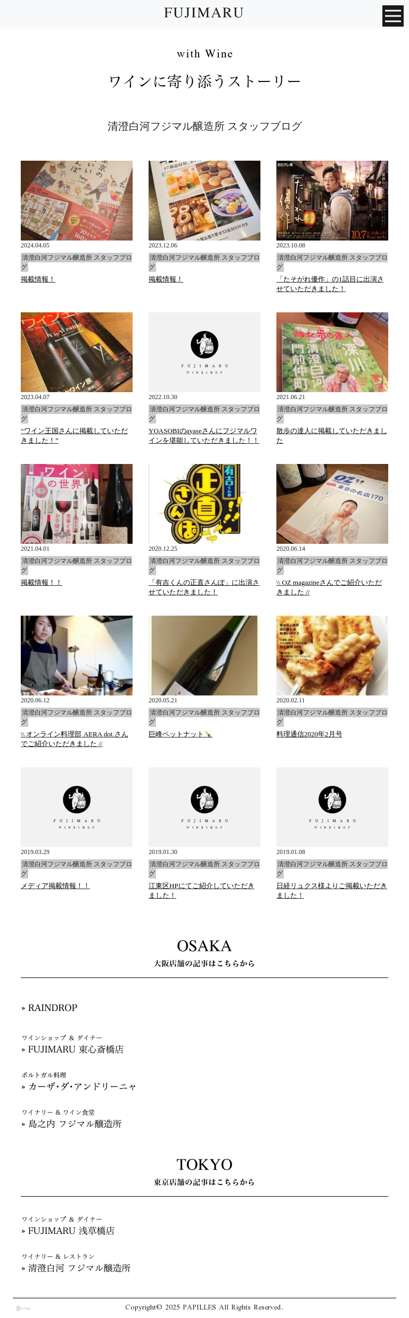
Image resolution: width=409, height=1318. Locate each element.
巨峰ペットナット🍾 (180, 734)
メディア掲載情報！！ (55, 886)
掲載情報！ (38, 279)
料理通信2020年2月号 (309, 734)
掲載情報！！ (41, 582)
